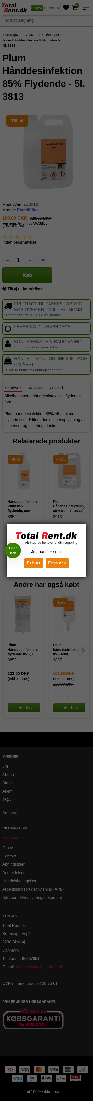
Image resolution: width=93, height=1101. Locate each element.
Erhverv (57, 563)
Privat (33, 563)
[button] (13, 550)
